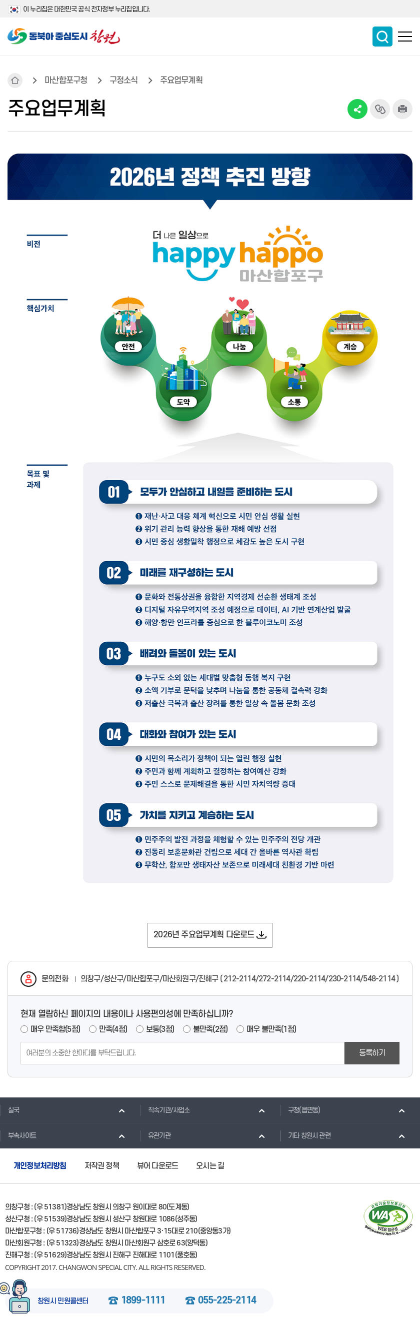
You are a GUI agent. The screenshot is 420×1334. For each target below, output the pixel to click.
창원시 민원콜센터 (63, 1301)
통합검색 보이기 (382, 37)
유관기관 (155, 1135)
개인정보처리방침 (40, 1165)
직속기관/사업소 (165, 1110)
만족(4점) (113, 1029)
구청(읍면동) (300, 1110)
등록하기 (372, 1052)
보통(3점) (160, 1029)
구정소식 (124, 80)
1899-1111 (143, 1300)
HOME (15, 80)
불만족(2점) (210, 1029)
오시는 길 (210, 1165)
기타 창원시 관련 (305, 1135)
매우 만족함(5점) (55, 1029)
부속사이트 (18, 1135)
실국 (9, 1110)
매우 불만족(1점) (271, 1029)
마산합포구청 (65, 80)
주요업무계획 (181, 80)
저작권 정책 (101, 1165)
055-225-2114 (227, 1300)
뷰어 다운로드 (157, 1165)
